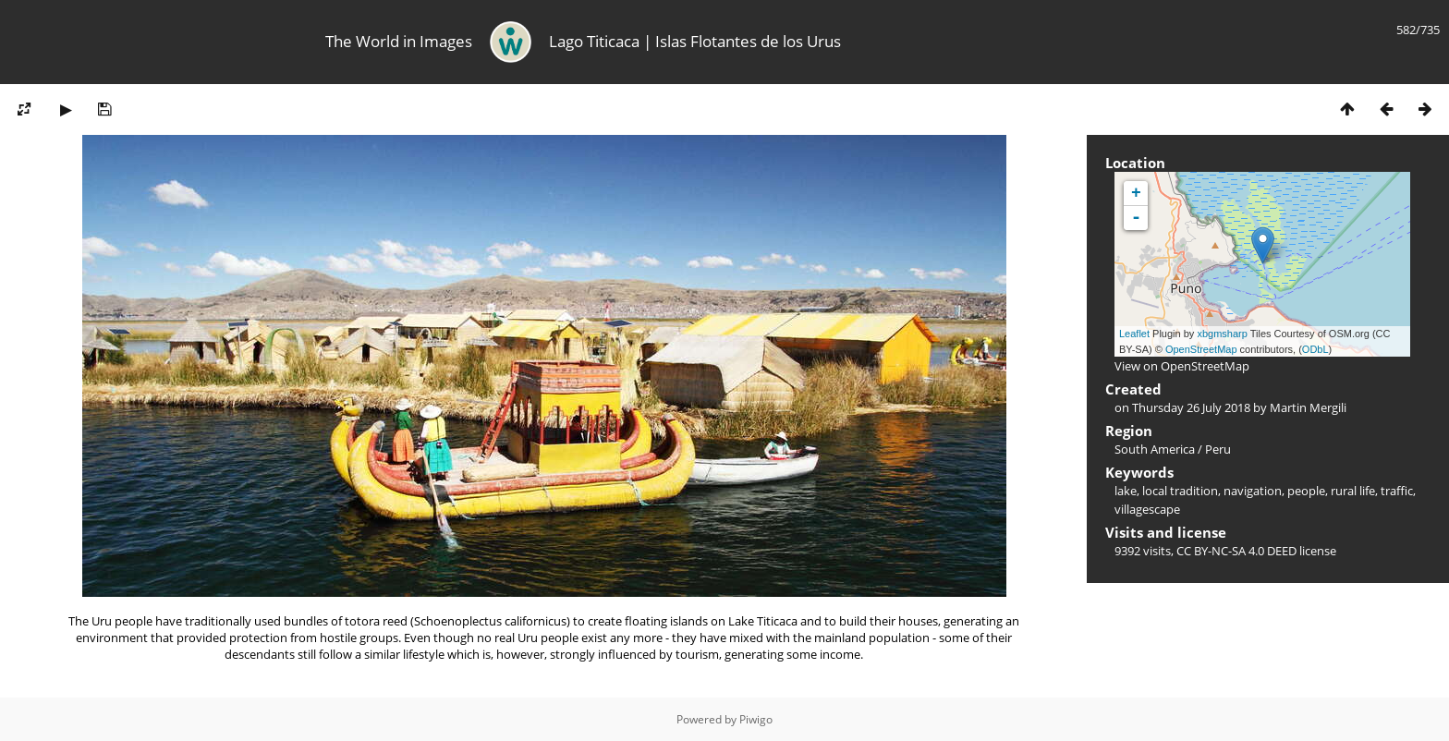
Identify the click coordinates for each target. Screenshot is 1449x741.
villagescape (1147, 509)
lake (1125, 490)
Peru (1218, 449)
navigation (1253, 490)
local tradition (1180, 490)
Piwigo (756, 719)
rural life (1353, 490)
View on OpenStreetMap (1181, 366)
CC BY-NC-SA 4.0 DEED (1236, 550)
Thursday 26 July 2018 (1191, 407)
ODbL (1315, 349)
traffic (1397, 490)
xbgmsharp (1222, 333)
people (1306, 490)
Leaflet (1134, 333)
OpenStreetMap (1201, 349)
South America (1154, 449)
